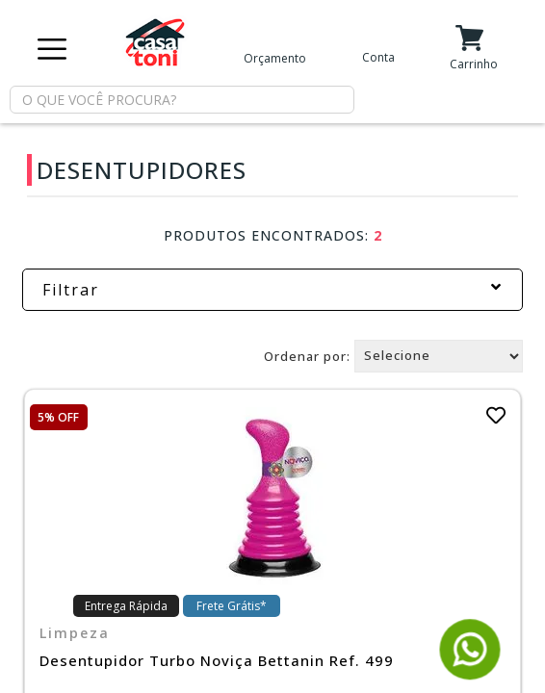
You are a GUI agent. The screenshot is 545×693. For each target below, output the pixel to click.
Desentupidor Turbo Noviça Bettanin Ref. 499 (216, 660)
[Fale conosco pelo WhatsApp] (470, 671)
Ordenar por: (307, 355)
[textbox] (182, 100)
